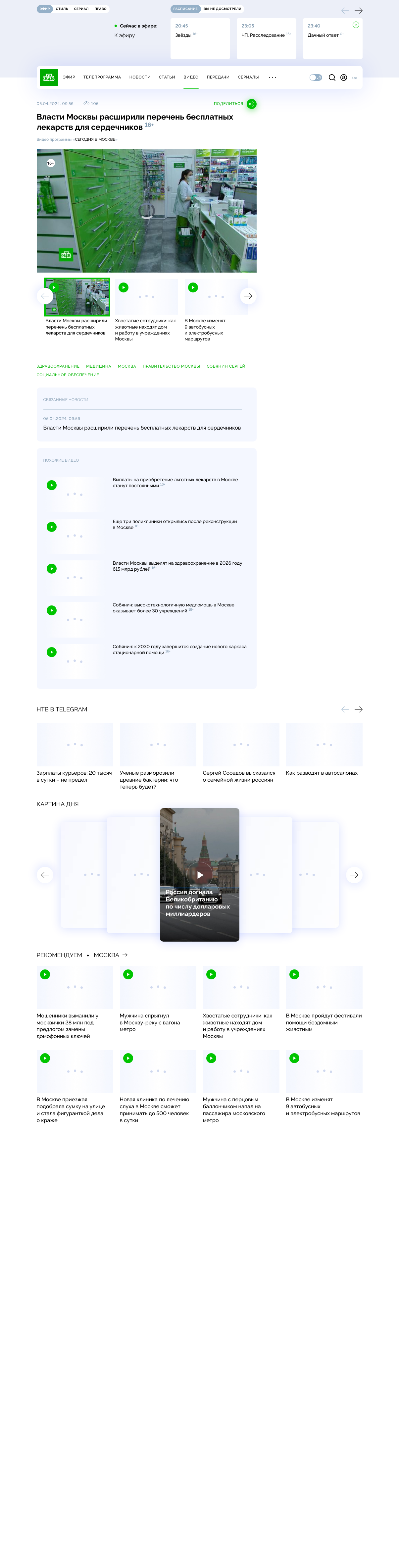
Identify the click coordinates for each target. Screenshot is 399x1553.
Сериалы (248, 77)
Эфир (69, 77)
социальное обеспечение (68, 375)
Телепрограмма (102, 77)
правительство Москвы (171, 366)
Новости (140, 77)
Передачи (218, 77)
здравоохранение (58, 366)
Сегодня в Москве (95, 139)
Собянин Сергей (226, 366)
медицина (98, 366)
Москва (127, 366)
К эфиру (125, 35)
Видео (190, 77)
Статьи (167, 77)
